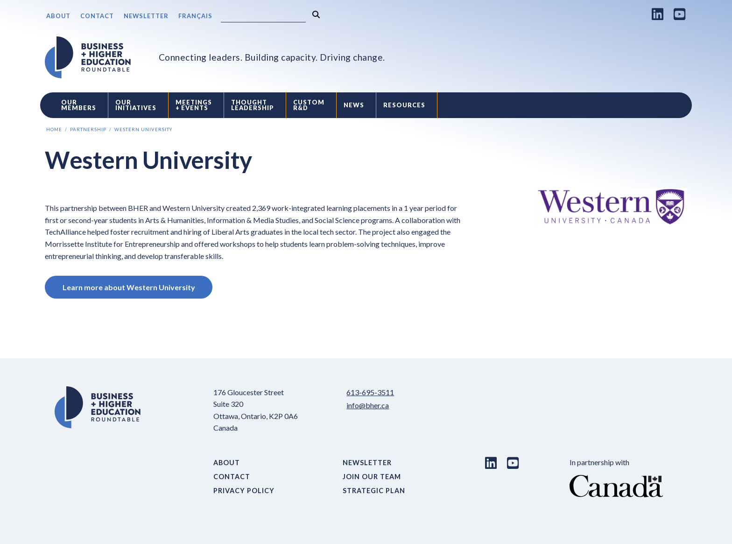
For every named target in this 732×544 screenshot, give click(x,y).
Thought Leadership (252, 105)
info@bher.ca (367, 405)
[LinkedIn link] (657, 14)
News (354, 105)
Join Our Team (372, 477)
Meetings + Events (194, 105)
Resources (404, 105)
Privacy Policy (243, 491)
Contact (97, 16)
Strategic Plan (374, 491)
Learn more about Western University (129, 287)
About (58, 16)
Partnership (88, 129)
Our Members (78, 105)
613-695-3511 (370, 392)
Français (195, 16)
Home (54, 129)
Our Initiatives (135, 105)
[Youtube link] (679, 14)
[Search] (263, 16)
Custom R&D (308, 105)
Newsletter (146, 16)
